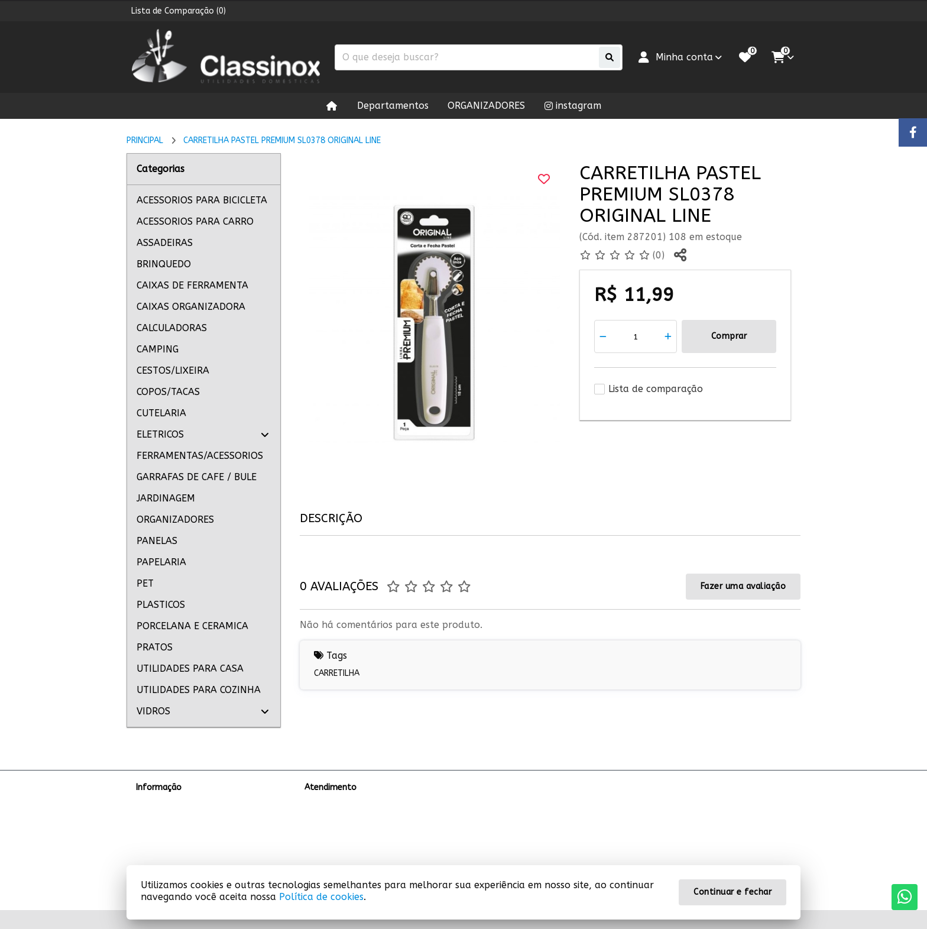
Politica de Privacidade (179, 833)
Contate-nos (330, 803)
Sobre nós (155, 803)
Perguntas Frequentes (179, 849)
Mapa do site (329, 818)
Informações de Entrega (183, 818)
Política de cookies (321, 896)
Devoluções (327, 833)
